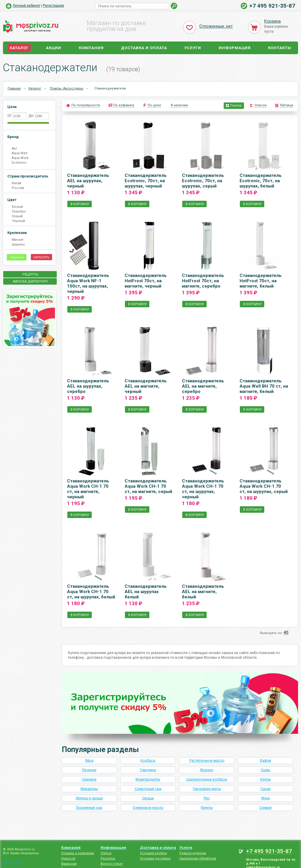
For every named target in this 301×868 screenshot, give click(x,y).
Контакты (279, 48)
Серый (17, 216)
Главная (14, 88)
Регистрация (53, 6)
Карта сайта (12, 862)
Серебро (19, 211)
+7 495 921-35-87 (272, 5)
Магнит (18, 240)
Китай (16, 183)
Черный (18, 221)
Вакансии (69, 864)
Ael (14, 148)
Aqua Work (20, 158)
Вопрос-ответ (112, 864)
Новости (68, 858)
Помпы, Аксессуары (66, 88)
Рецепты (108, 858)
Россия (18, 188)
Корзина (272, 21)
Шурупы (18, 244)
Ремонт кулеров (192, 853)
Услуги (192, 48)
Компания (91, 48)
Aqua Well (19, 153)
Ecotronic (19, 163)
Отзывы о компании (77, 853)
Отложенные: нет (216, 26)
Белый (17, 207)
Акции (53, 48)
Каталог (19, 48)
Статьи (106, 853)
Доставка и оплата (144, 48)
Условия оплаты (153, 853)
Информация (235, 48)
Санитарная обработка (197, 858)
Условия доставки (155, 858)
